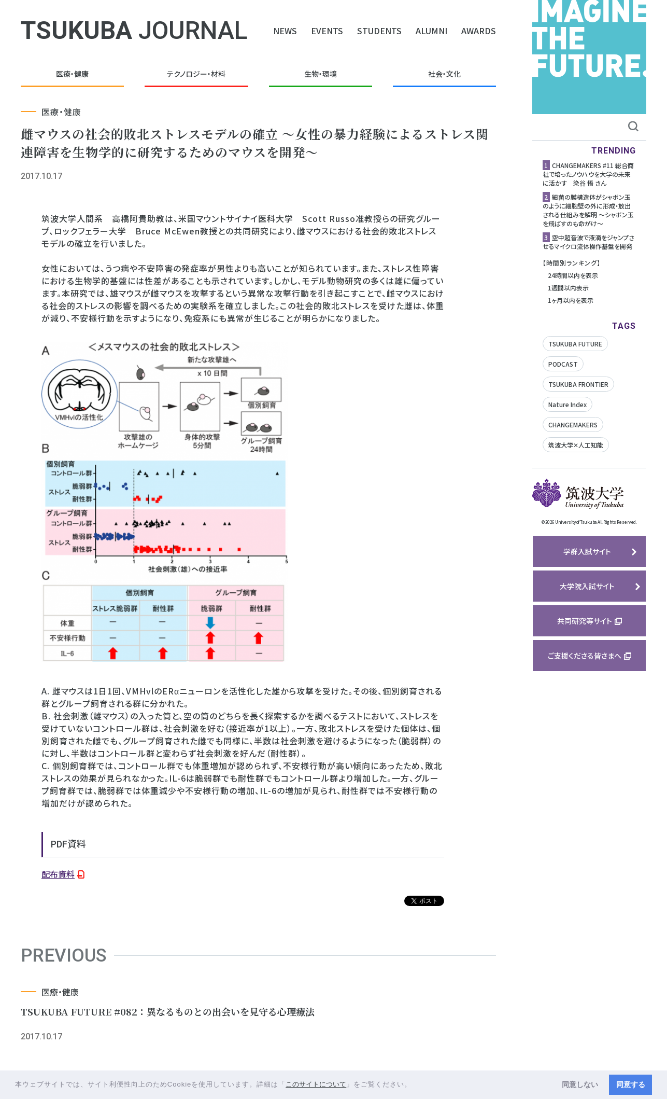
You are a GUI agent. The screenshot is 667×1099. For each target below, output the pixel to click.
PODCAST (563, 363)
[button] (415, 1085)
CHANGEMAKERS (573, 424)
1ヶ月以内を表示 (570, 300)
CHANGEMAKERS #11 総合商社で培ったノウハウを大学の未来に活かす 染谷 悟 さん (588, 174)
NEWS (285, 30)
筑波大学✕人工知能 (575, 444)
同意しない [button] (580, 1084)
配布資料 (58, 874)
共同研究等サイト (584, 621)
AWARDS (478, 30)
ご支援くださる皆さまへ (584, 655)
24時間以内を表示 (573, 275)
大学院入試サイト (587, 586)
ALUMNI (431, 30)
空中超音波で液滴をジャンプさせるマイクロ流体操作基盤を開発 (588, 242)
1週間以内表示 (568, 287)
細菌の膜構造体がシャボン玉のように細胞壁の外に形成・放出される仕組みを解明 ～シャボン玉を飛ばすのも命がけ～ (588, 210)
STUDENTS (379, 30)
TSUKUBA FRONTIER (578, 384)
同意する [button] (630, 1084)
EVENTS (327, 30)
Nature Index (567, 404)
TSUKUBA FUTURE (575, 343)
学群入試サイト (587, 551)
